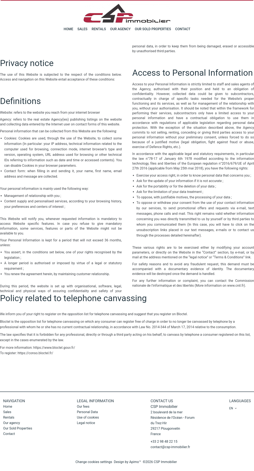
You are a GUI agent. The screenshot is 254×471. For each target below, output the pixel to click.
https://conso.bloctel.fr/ (35, 353)
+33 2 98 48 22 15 (164, 442)
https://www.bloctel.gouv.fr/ (54, 348)
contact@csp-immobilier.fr (170, 447)
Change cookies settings (93, 462)
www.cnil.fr (235, 286)
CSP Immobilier (164, 406)
